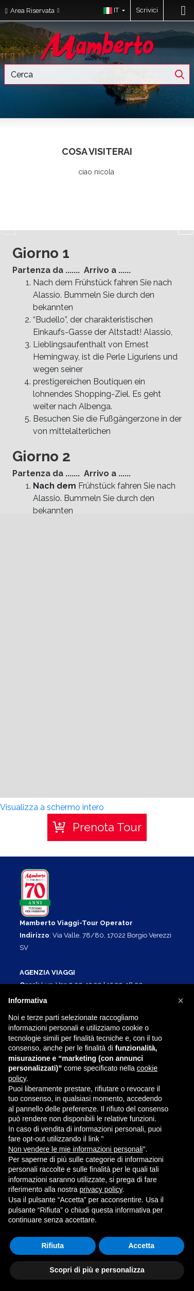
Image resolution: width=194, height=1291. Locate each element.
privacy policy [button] (101, 1189)
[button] (112, 10)
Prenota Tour (107, 827)
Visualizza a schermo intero (52, 807)
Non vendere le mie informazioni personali (75, 1149)
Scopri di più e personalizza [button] (96, 1270)
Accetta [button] (141, 1245)
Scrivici (147, 10)
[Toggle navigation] (184, 10)
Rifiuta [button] (52, 1245)
